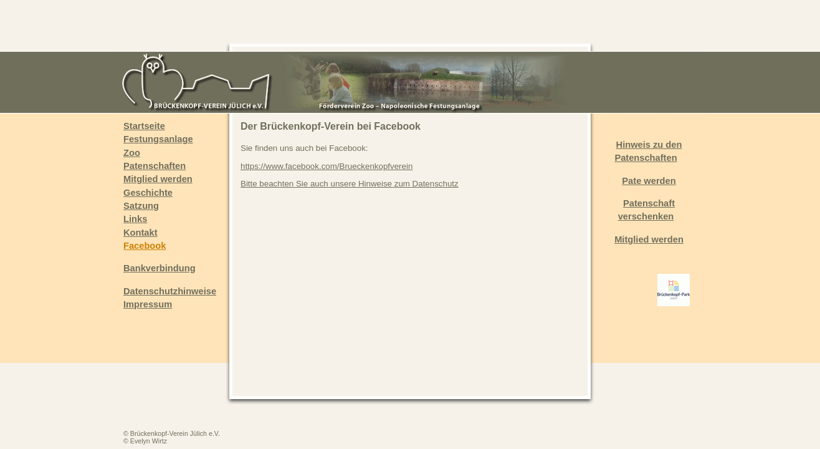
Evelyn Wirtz (148, 441)
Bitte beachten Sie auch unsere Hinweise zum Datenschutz (350, 183)
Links (135, 219)
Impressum (147, 304)
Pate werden (648, 181)
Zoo (131, 153)
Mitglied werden (158, 179)
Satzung (141, 206)
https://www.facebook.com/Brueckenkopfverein (326, 166)
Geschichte (148, 193)
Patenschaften (154, 166)
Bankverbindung (159, 268)
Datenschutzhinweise (169, 291)
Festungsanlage (158, 139)
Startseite (144, 126)
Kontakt (140, 233)
